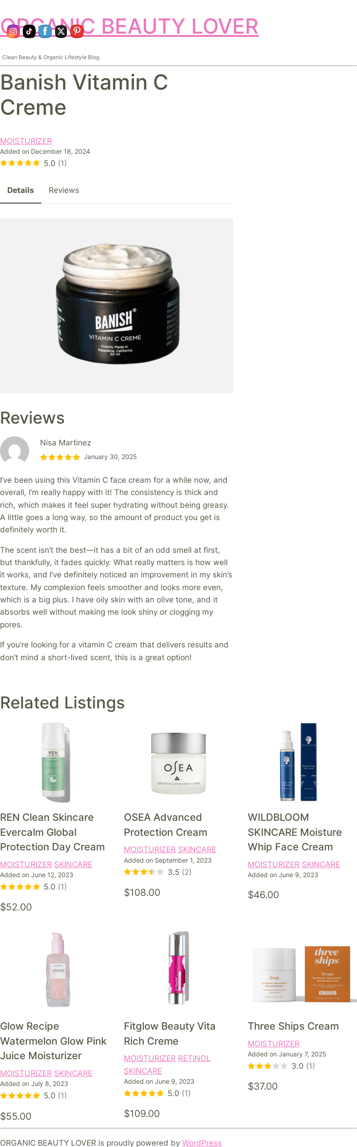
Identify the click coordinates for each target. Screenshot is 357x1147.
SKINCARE (73, 864)
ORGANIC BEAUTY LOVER (129, 26)
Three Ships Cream (293, 1026)
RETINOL (194, 1058)
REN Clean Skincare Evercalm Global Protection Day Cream (52, 832)
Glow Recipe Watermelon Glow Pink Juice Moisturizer (53, 1040)
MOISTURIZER (26, 141)
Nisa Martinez (65, 442)
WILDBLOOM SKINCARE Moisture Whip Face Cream (295, 832)
